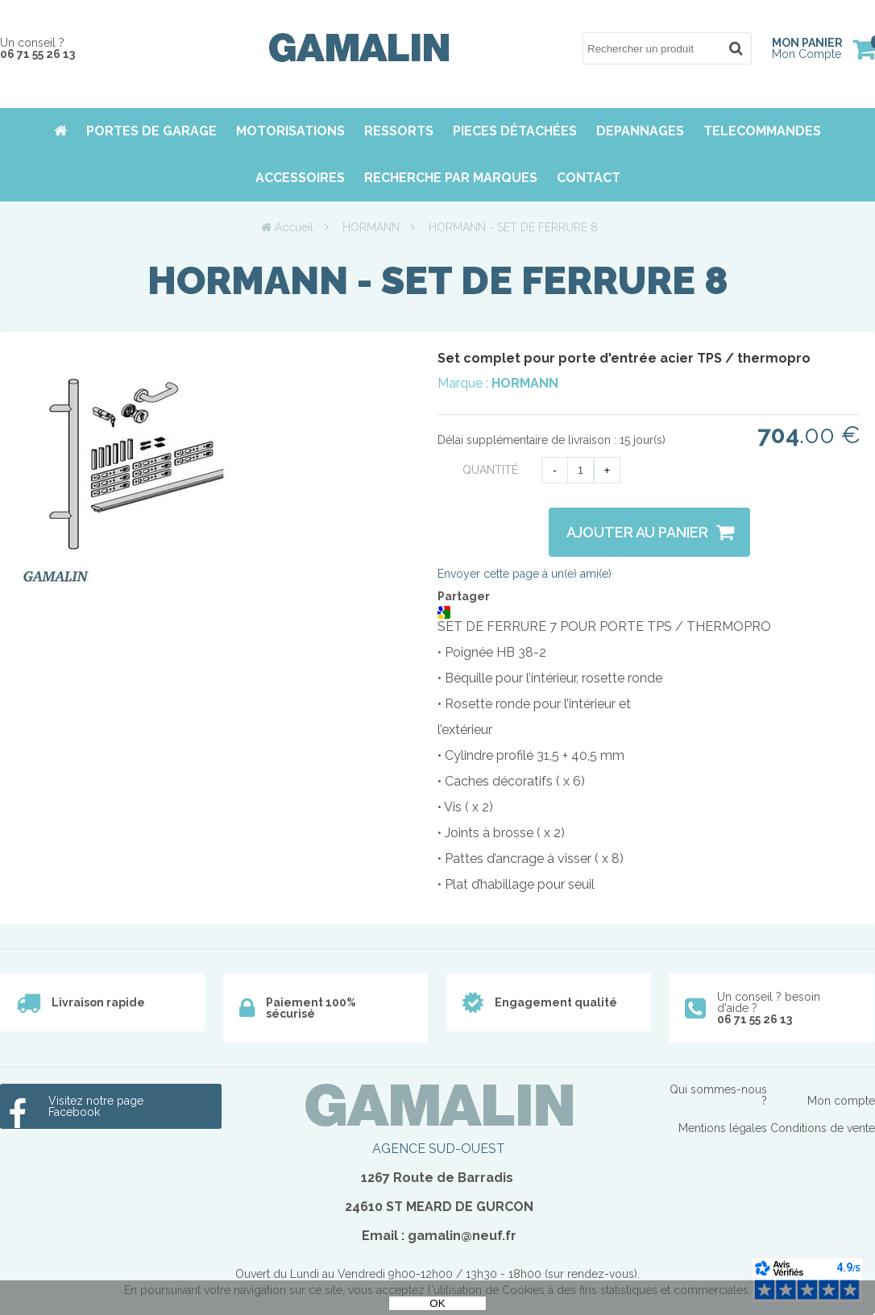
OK (437, 1303)
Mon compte (841, 1100)
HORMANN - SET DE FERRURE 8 (437, 280)
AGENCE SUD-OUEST (438, 1148)
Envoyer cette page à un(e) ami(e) (525, 573)
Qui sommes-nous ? (718, 1095)
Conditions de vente (822, 1128)
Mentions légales (722, 1128)
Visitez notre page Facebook (95, 1106)
